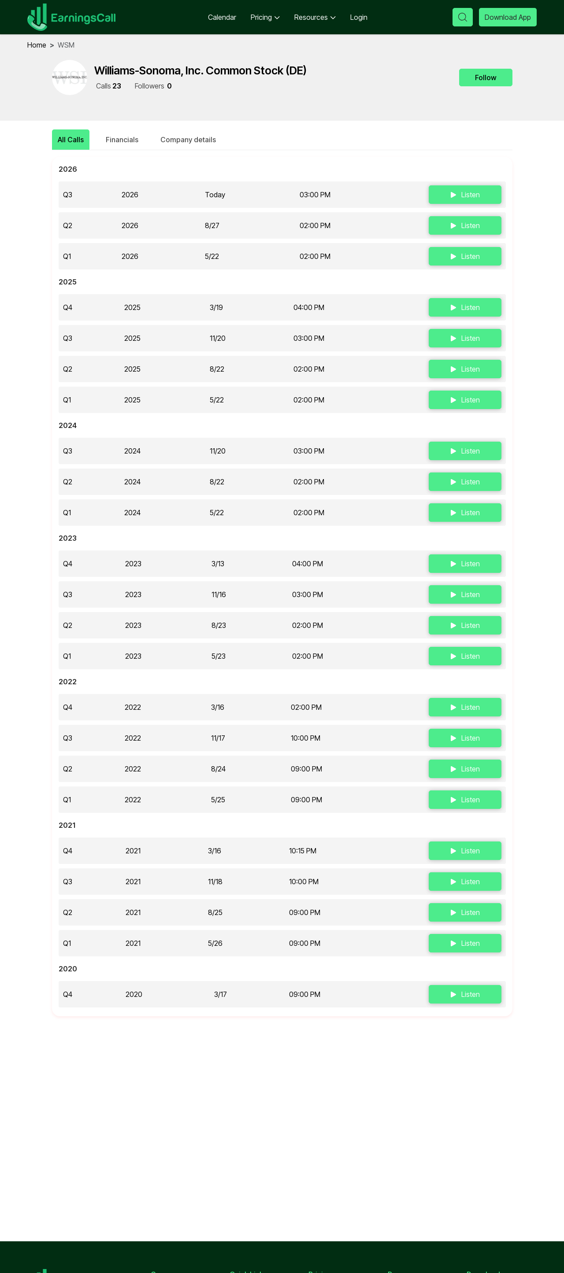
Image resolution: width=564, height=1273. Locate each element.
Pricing (265, 17)
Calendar (222, 17)
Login (358, 17)
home (36, 45)
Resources (315, 17)
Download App (508, 17)
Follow (486, 77)
